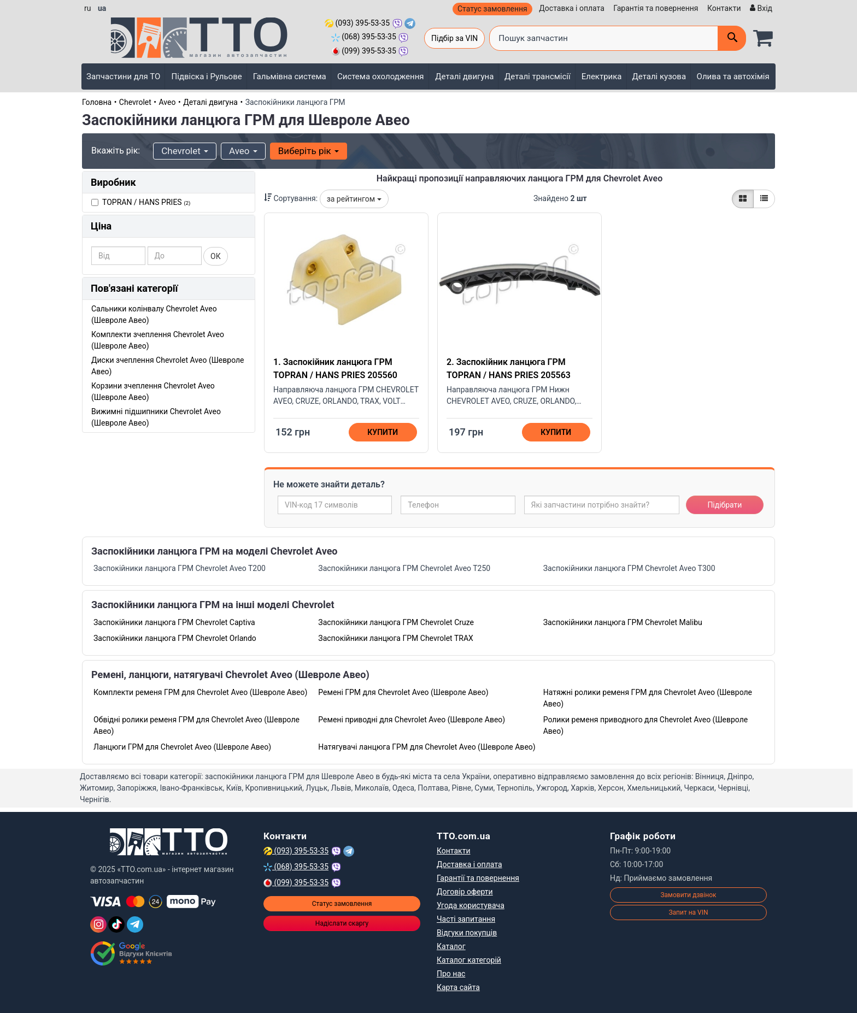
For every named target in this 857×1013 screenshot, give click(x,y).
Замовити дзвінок (688, 895)
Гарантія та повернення (655, 8)
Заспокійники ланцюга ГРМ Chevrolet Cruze (396, 622)
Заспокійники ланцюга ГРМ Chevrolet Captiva (174, 622)
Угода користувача (470, 905)
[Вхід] (760, 8)
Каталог (451, 946)
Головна (96, 102)
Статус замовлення (492, 8)
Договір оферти (465, 891)
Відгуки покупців (467, 932)
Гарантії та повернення (478, 878)
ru (87, 8)
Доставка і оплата (571, 8)
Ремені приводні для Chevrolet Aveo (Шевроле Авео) (411, 719)
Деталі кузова (659, 76)
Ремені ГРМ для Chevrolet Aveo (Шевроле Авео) (403, 692)
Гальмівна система (289, 76)
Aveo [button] (243, 150)
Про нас (451, 973)
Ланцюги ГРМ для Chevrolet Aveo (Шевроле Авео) (182, 747)
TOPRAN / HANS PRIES (146, 202)
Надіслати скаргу (341, 923)
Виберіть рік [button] (308, 150)
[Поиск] (732, 38)
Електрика (602, 76)
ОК (215, 256)
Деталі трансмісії (537, 76)
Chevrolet (135, 102)
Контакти (724, 8)
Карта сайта (458, 987)
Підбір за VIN (454, 38)
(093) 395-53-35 (357, 23)
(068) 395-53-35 (363, 36)
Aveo (167, 102)
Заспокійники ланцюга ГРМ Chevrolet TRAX (395, 638)
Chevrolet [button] (184, 150)
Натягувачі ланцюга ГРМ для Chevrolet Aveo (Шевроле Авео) (426, 747)
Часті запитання (466, 919)
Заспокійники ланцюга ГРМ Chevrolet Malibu (622, 622)
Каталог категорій (469, 960)
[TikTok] (116, 924)
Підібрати (724, 504)
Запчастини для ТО (123, 76)
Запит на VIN (688, 912)
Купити (382, 432)
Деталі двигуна (464, 76)
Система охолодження (380, 76)
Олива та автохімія (733, 76)
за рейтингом (354, 199)
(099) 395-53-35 (363, 50)
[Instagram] (98, 924)
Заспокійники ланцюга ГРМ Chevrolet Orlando (174, 638)
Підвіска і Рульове (207, 76)
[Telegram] (135, 924)
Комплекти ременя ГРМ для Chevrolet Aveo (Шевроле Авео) (200, 692)
